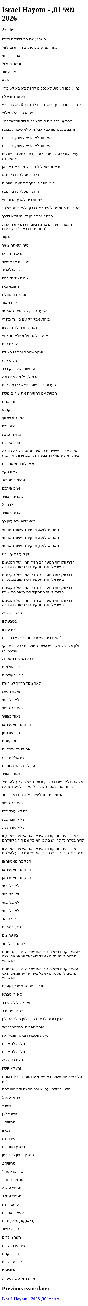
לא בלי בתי (10, 700)
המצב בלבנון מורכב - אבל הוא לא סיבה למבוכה (39, 129)
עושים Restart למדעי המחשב (24, 986)
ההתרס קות (11, 344)
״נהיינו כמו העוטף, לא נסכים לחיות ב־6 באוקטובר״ (42, 88)
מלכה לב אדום (13, 1044)
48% (5, 80)
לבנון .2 (7, 505)
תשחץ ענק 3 (12, 1196)
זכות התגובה (12, 434)
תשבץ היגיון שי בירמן (18, 1155)
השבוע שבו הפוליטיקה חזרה (24, 39)
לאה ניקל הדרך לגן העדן (21, 683)
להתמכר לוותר (13, 943)
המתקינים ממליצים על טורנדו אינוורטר (32, 795)
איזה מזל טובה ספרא (18, 1278)
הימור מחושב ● (14, 480)
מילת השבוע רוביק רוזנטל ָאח (25, 1035)
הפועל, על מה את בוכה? (21, 377)
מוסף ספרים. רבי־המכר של (23, 1027)
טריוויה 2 (8, 1163)
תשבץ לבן (9, 1114)
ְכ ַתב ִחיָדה (10, 1204)
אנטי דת (8, 426)
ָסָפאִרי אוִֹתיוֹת (13, 1213)
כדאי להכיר (11, 270)
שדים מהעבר (12, 1011)
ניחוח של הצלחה (15, 278)
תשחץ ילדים (11, 1237)
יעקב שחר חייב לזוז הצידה (22, 352)
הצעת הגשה (11, 692)
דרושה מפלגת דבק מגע (20, 175)
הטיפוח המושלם (14, 295)
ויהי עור (7, 237)
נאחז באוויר (11, 716)
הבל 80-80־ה (12, 613)
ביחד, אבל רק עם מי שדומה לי (26, 319)
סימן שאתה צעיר (15, 245)
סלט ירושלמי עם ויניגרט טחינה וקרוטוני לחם (36, 1089)
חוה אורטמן (11, 733)
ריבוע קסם (10, 1254)
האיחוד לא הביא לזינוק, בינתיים (26, 138)
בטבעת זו (9, 621)
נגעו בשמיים (11, 927)
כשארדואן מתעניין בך (18, 521)
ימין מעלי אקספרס (16, 554)
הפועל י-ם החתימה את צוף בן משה (29, 393)
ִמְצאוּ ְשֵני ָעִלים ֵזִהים (18, 1221)
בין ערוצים (10, 935)
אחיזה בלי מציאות (16, 749)
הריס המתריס (12, 253)
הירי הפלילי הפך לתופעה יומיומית (28, 183)
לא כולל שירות (13, 757)
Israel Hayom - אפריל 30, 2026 (30, 1298)
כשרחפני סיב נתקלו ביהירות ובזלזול (29, 47)
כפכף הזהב (10, 919)
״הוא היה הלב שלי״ (17, 113)
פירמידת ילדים (13, 1245)
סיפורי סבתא (12, 994)
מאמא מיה (10, 286)
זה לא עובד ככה (14, 811)
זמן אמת (8, 402)
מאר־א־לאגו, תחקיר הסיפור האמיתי (30, 529)
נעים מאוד (10, 303)
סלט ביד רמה (12, 1060)
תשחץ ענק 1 (12, 1097)
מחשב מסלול (12, 64)
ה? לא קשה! (11, 1068)
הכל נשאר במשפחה (17, 659)
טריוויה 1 (8, 1122)
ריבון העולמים (13, 667)
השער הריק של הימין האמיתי (24, 311)
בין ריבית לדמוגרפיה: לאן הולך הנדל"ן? (32, 1019)
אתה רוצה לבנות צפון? (19, 327)
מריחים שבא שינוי (15, 262)
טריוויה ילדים (12, 1262)
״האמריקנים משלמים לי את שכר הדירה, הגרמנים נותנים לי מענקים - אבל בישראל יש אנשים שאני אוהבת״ (41, 956)
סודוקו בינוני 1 (12, 1180)
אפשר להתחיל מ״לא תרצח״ (25, 336)
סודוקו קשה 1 (12, 1171)
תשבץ (6, 1106)
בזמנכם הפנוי (12, 708)
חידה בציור (10, 1229)
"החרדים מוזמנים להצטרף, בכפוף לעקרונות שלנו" (41, 208)
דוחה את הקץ (13, 472)
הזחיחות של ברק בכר (18, 369)
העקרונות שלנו (13, 96)
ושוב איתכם (11, 443)
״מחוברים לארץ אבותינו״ (22, 200)
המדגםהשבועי (13, 418)
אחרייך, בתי (11, 56)
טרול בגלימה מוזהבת (18, 766)
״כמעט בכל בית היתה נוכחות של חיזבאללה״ (37, 121)
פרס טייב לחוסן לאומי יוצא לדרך (27, 216)
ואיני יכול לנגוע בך (16, 1002)
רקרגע (7, 410)
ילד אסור (9, 72)
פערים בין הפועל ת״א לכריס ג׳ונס (29, 385)
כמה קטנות (10, 741)
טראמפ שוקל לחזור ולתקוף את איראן (31, 167)
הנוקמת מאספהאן (16, 724)
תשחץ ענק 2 (12, 1188)
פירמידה (8, 1139)
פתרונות (8, 1270)
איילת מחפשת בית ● (18, 464)
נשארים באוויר (13, 496)
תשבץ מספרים (13, 1147)
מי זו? (6, 1130)
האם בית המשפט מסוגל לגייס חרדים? (31, 638)
